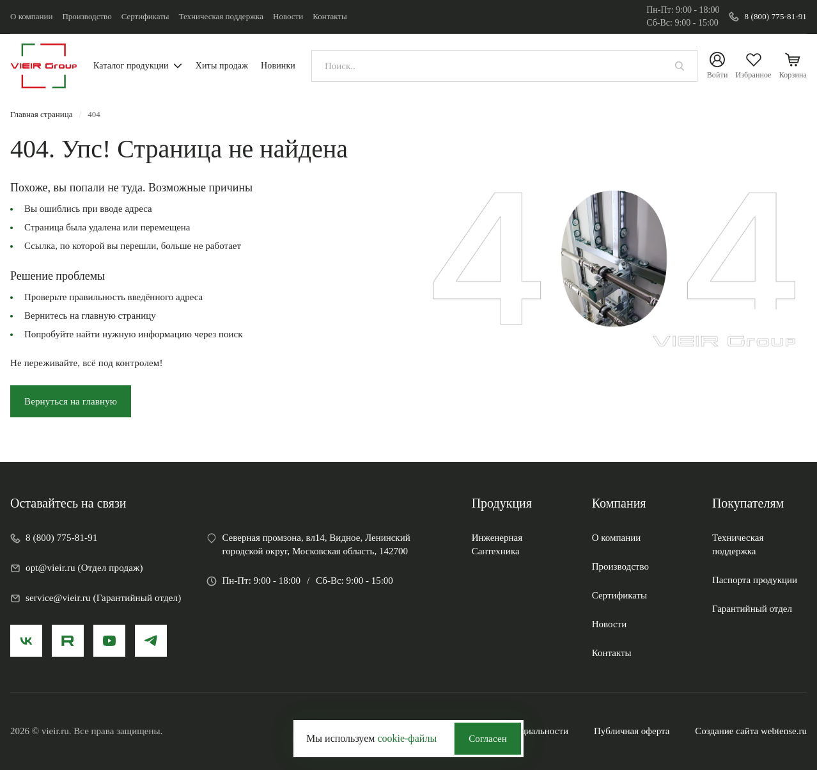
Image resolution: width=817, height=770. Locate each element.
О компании (31, 16)
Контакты (330, 16)
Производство (86, 16)
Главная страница (41, 114)
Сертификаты (145, 16)
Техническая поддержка (221, 16)
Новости (288, 16)
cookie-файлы (407, 738)
